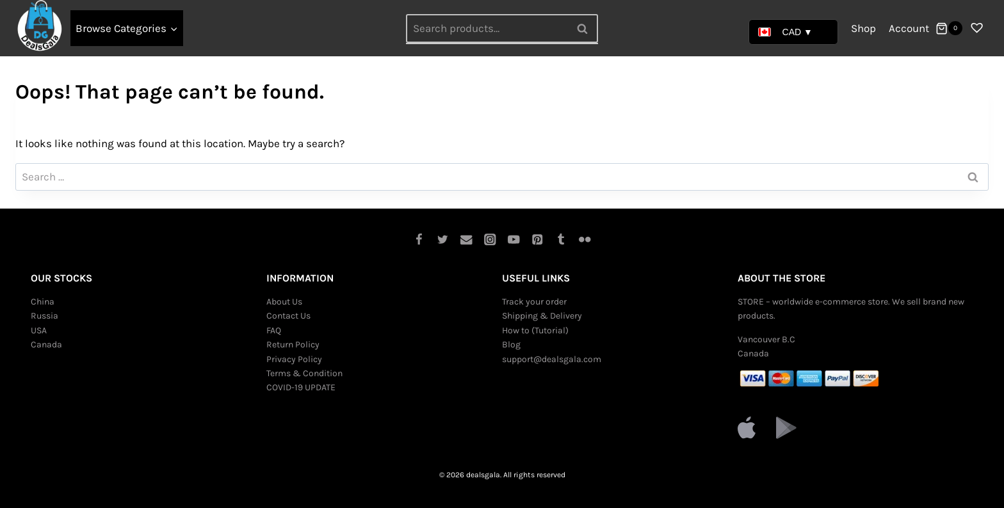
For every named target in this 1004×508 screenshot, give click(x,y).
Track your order (534, 301)
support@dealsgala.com (551, 359)
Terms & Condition (304, 373)
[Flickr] (585, 239)
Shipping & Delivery (542, 315)
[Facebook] (419, 239)
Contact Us (288, 315)
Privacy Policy (294, 359)
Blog (511, 344)
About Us (284, 301)
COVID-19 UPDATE (301, 387)
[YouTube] (514, 239)
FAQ (273, 330)
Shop (863, 28)
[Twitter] (443, 239)
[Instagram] (490, 239)
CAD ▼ (785, 32)
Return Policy (293, 344)
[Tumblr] (561, 239)
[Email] (466, 239)
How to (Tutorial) (535, 330)
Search (586, 28)
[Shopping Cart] (948, 28)
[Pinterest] (537, 239)
